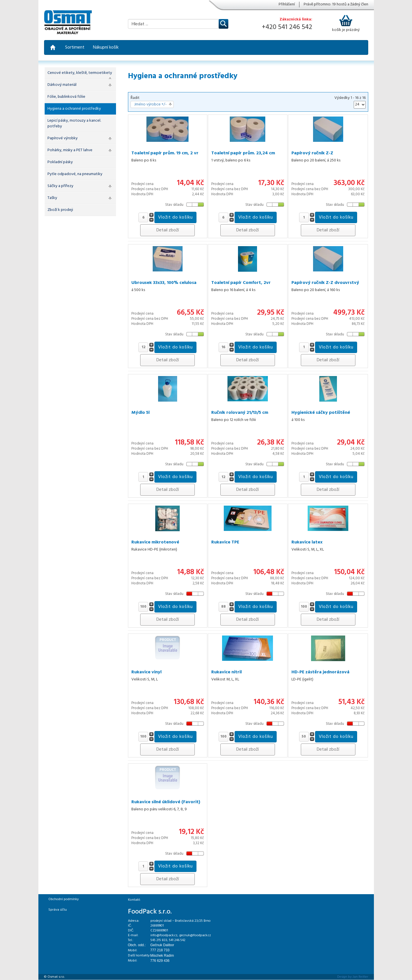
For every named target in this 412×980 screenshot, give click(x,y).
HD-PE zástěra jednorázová (320, 672)
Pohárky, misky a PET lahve (69, 150)
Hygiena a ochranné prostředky (74, 108)
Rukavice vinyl (146, 672)
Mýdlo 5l (140, 412)
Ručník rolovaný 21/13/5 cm (239, 412)
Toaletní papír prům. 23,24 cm (243, 153)
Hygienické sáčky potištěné (320, 412)
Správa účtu (57, 910)
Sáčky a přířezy (60, 186)
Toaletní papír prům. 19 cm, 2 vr (164, 153)
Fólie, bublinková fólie (66, 97)
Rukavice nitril (226, 672)
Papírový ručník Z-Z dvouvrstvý (325, 282)
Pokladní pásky (60, 162)
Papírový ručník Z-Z (312, 153)
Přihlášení (287, 4)
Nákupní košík (106, 47)
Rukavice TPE (225, 542)
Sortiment (74, 47)
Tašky (52, 198)
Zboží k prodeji (60, 210)
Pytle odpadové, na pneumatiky (74, 174)
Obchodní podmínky (63, 899)
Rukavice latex (306, 542)
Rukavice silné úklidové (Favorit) (165, 802)
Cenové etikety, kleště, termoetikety (79, 73)
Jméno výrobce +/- (150, 104)
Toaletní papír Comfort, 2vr (241, 282)
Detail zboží (167, 230)
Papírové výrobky (62, 138)
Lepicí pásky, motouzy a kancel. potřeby (74, 123)
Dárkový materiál (61, 85)
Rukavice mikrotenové (155, 542)
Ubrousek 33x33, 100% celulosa (163, 282)
